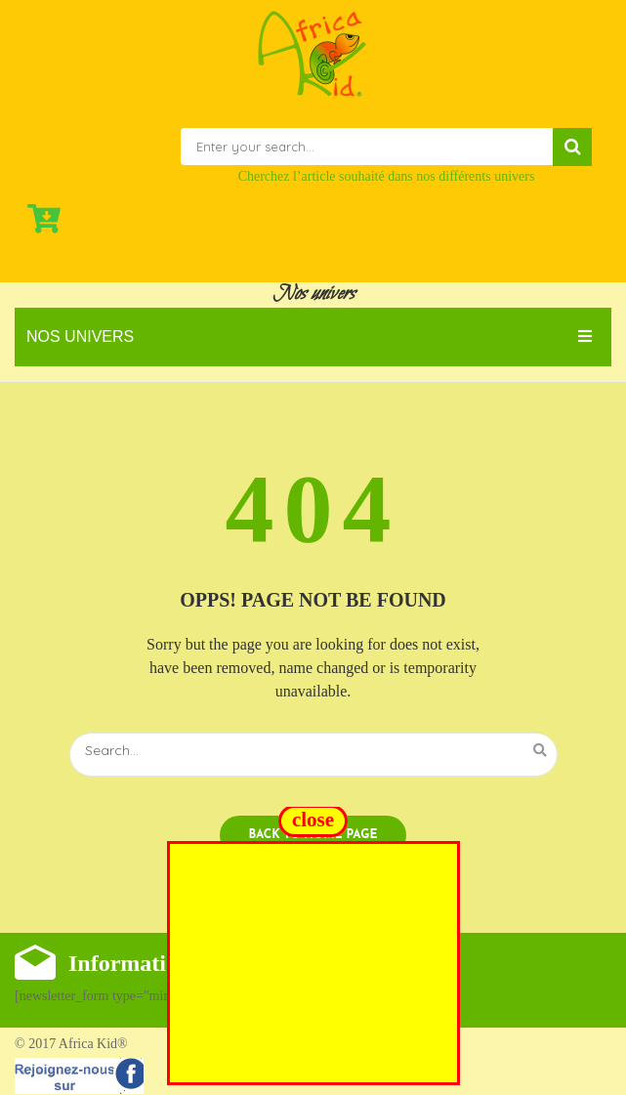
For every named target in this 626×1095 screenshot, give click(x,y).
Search (572, 147)
